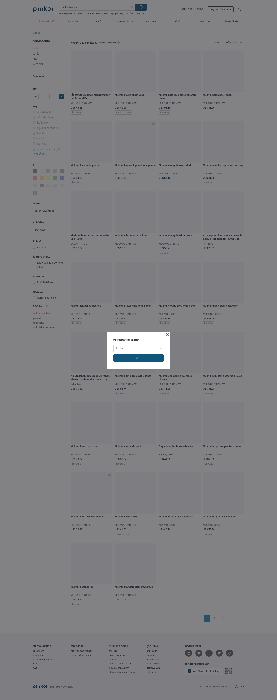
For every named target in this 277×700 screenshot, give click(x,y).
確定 (138, 358)
